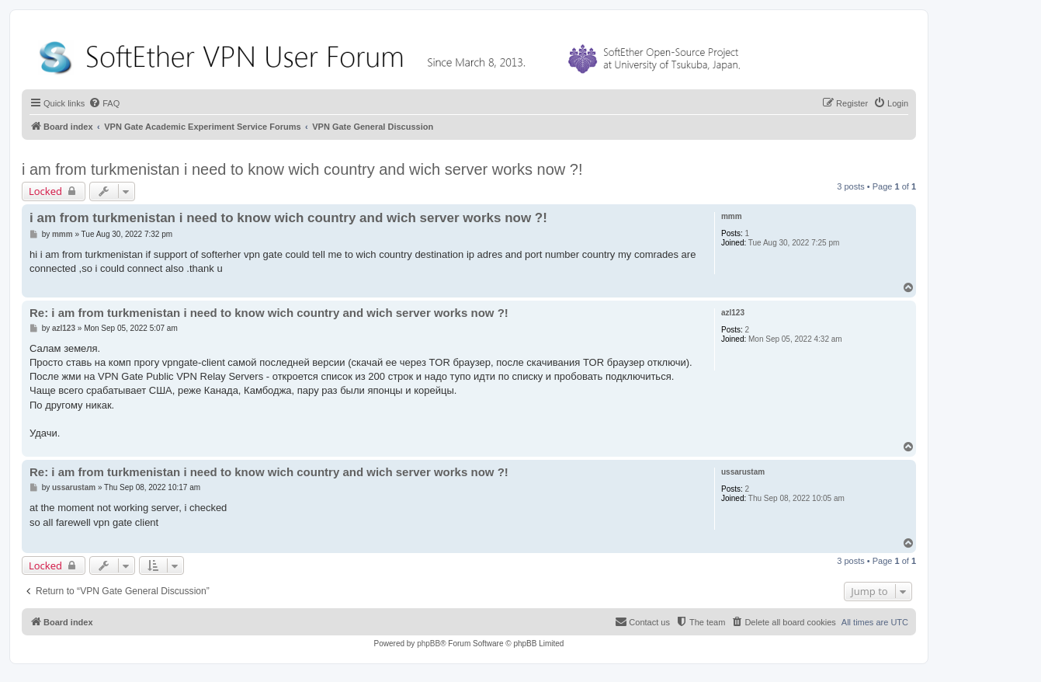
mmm (731, 216)
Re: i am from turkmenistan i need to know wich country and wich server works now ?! (268, 312)
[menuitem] (104, 103)
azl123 (732, 312)
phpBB (428, 643)
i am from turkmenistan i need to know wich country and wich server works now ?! (302, 169)
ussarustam (743, 472)
